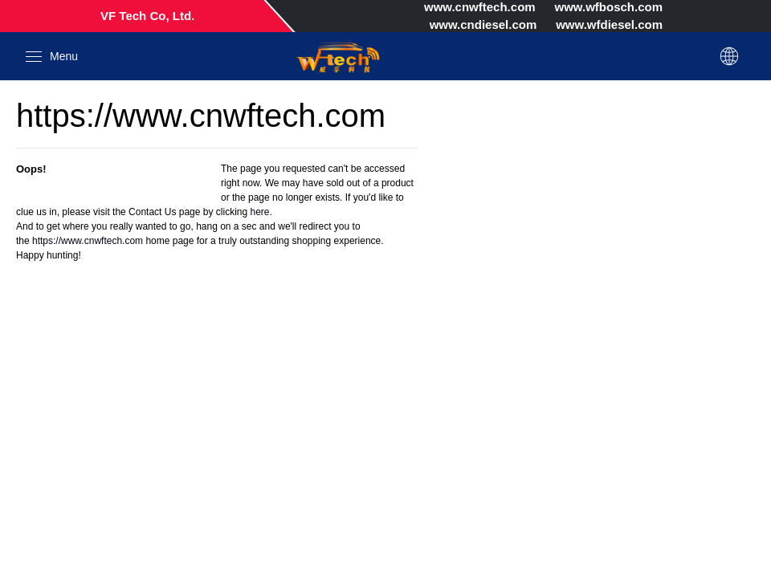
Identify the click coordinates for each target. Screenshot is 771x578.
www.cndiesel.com (483, 24)
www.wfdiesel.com (609, 24)
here (259, 212)
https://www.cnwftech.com (87, 240)
